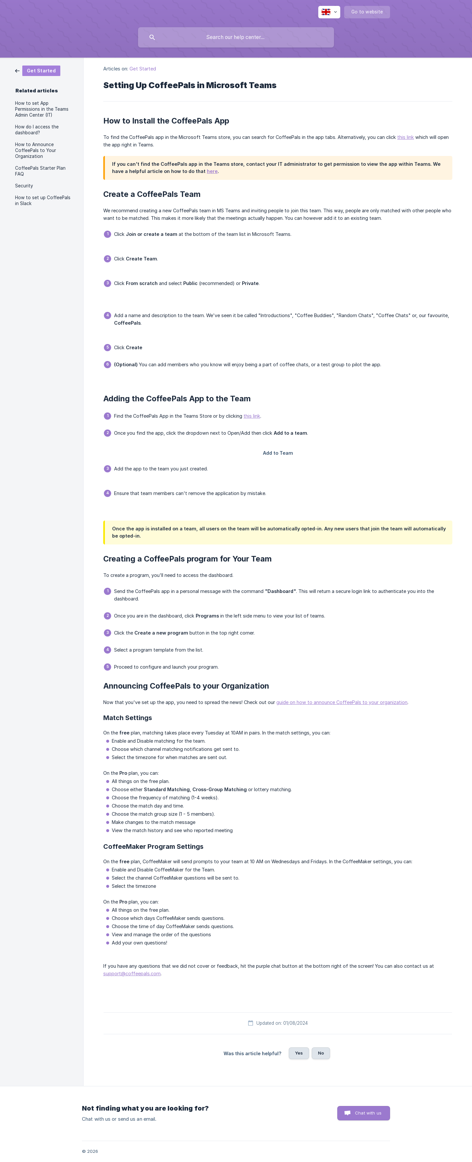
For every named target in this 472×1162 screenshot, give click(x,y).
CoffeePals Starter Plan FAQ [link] (40, 171)
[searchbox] (236, 37)
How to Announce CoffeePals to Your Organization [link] (35, 150)
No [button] (321, 1053)
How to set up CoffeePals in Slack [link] (42, 200)
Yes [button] (299, 1053)
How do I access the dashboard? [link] (37, 129)
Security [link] (24, 185)
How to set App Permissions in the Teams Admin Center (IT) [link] (42, 109)
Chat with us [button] (368, 1112)
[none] (329, 12)
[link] (37, 70)
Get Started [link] (142, 68)
